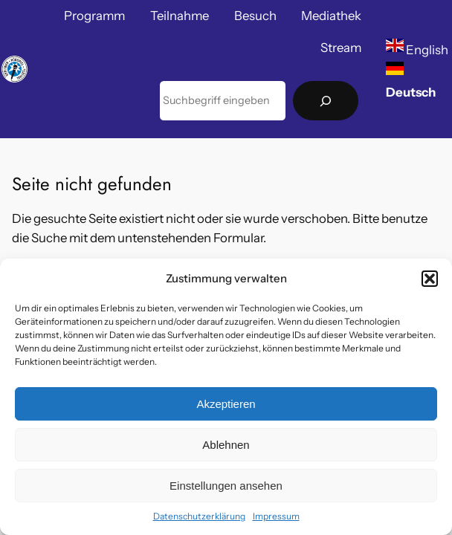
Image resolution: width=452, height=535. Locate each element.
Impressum (276, 516)
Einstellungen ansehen (226, 485)
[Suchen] (325, 100)
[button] (429, 278)
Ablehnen (225, 444)
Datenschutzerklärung (199, 516)
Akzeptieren (225, 404)
